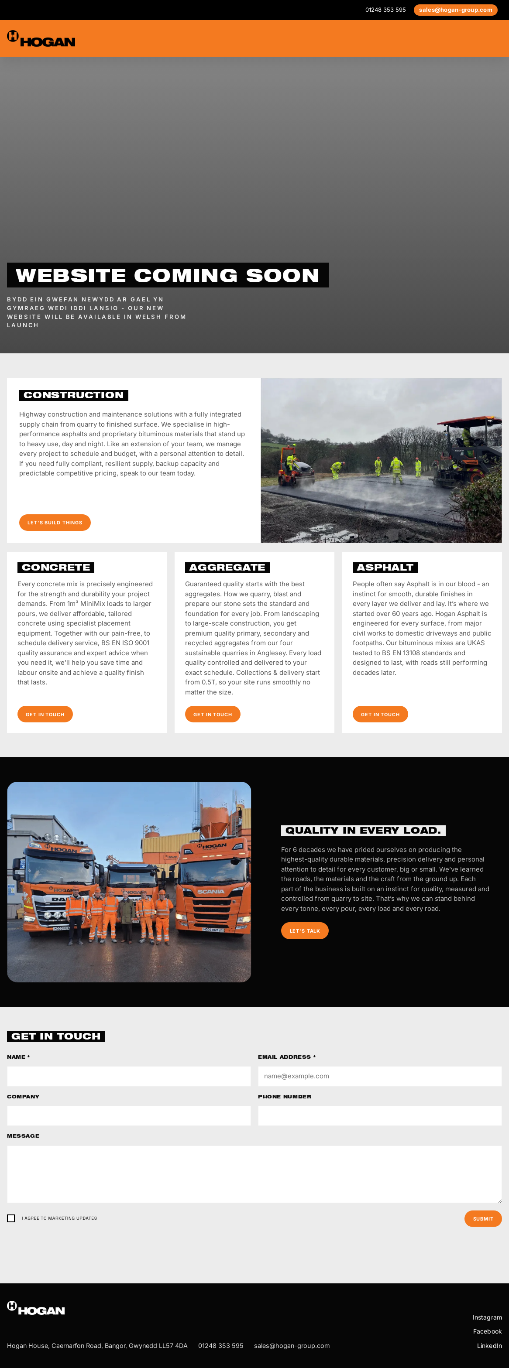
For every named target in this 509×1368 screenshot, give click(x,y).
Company (23, 1097)
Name (18, 1058)
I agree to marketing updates (59, 1218)
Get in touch (45, 714)
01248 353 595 (385, 10)
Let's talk (305, 931)
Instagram (487, 1317)
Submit (483, 1219)
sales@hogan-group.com (455, 9)
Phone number (284, 1097)
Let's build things (55, 523)
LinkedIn (489, 1345)
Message (23, 1137)
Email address (287, 1058)
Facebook (487, 1331)
